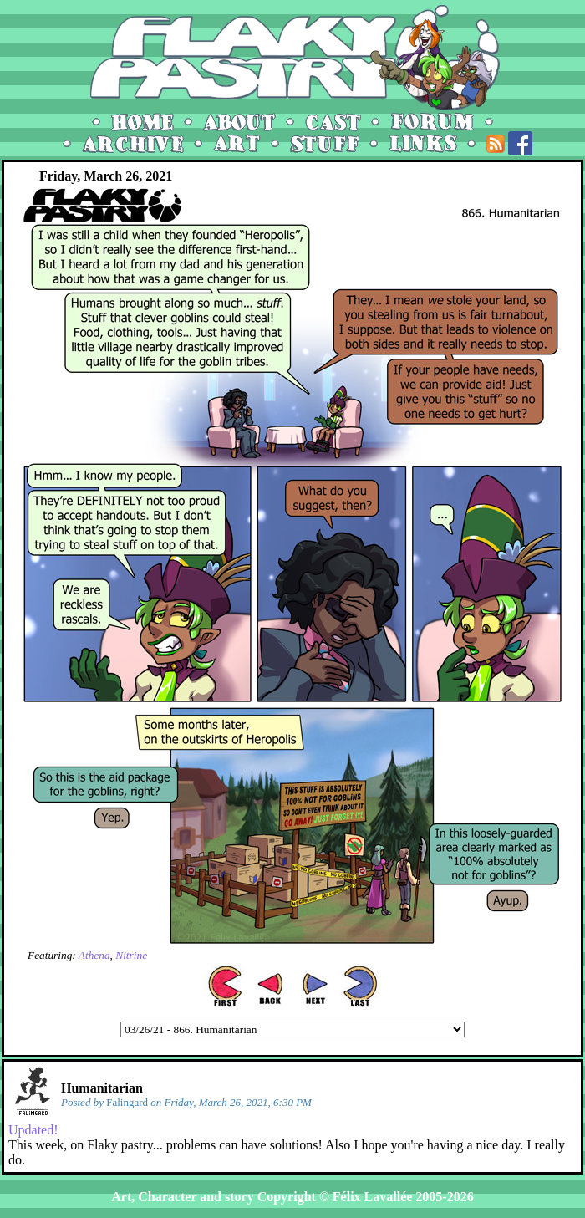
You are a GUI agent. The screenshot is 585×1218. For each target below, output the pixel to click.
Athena (94, 955)
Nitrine (131, 955)
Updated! (33, 1130)
